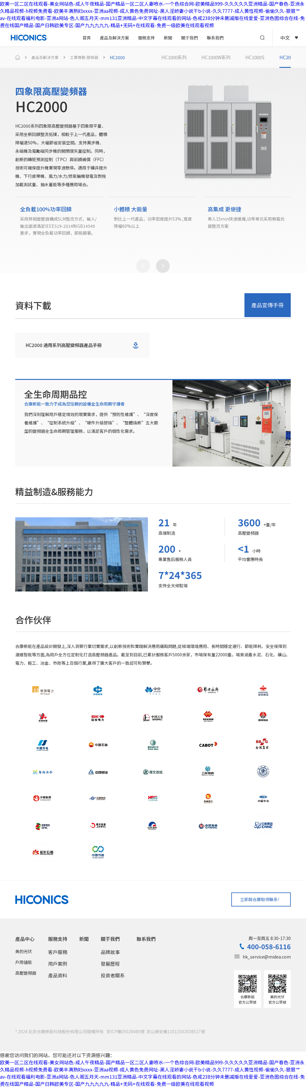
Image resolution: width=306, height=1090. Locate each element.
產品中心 (24, 941)
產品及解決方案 (114, 38)
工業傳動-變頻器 (87, 57)
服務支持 (146, 38)
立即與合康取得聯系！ (259, 902)
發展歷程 (110, 966)
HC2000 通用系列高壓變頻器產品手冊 (66, 347)
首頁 (86, 38)
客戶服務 (57, 954)
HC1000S (259, 57)
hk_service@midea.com (267, 959)
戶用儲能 (23, 965)
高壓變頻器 (25, 976)
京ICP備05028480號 (125, 1034)
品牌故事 (110, 954)
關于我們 (189, 38)
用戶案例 (57, 966)
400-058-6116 (269, 949)
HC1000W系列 (218, 57)
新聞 (168, 38)
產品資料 (57, 978)
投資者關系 (113, 978)
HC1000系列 (174, 57)
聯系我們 (215, 38)
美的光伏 (23, 954)
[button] (143, 268)
